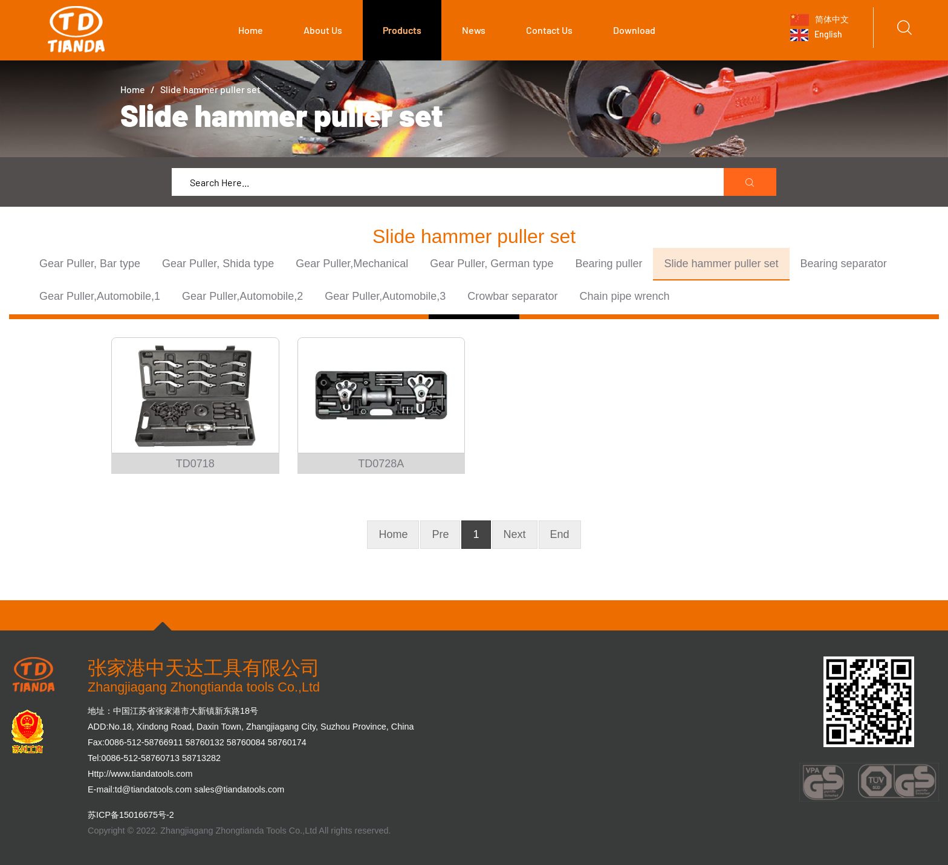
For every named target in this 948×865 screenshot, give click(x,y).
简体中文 (819, 19)
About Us (323, 30)
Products (402, 30)
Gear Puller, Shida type (218, 264)
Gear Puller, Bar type (89, 264)
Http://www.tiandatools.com (140, 774)
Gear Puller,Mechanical (352, 264)
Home (250, 30)
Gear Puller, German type (491, 264)
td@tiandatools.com (153, 789)
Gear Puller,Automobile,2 (242, 296)
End (560, 534)
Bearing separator (843, 264)
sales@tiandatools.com (239, 789)
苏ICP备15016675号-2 (131, 815)
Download (634, 30)
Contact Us (549, 30)
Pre (440, 534)
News (473, 30)
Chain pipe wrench (624, 296)
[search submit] (750, 182)
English (816, 35)
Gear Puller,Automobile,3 (385, 296)
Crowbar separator (512, 296)
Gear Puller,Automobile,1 (99, 296)
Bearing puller (608, 264)
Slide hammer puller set (721, 264)
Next (515, 534)
